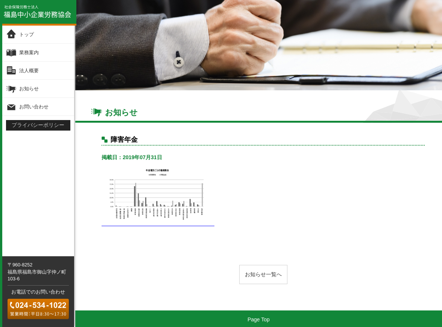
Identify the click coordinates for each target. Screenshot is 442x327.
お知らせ (29, 88)
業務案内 (29, 52)
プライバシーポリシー (38, 125)
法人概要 (29, 70)
